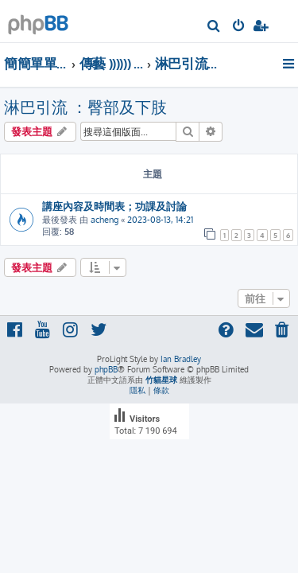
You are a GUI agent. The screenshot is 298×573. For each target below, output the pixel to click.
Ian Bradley (181, 359)
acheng (104, 219)
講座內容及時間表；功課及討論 (114, 205)
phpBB (106, 369)
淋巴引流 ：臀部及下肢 (85, 106)
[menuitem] (214, 27)
